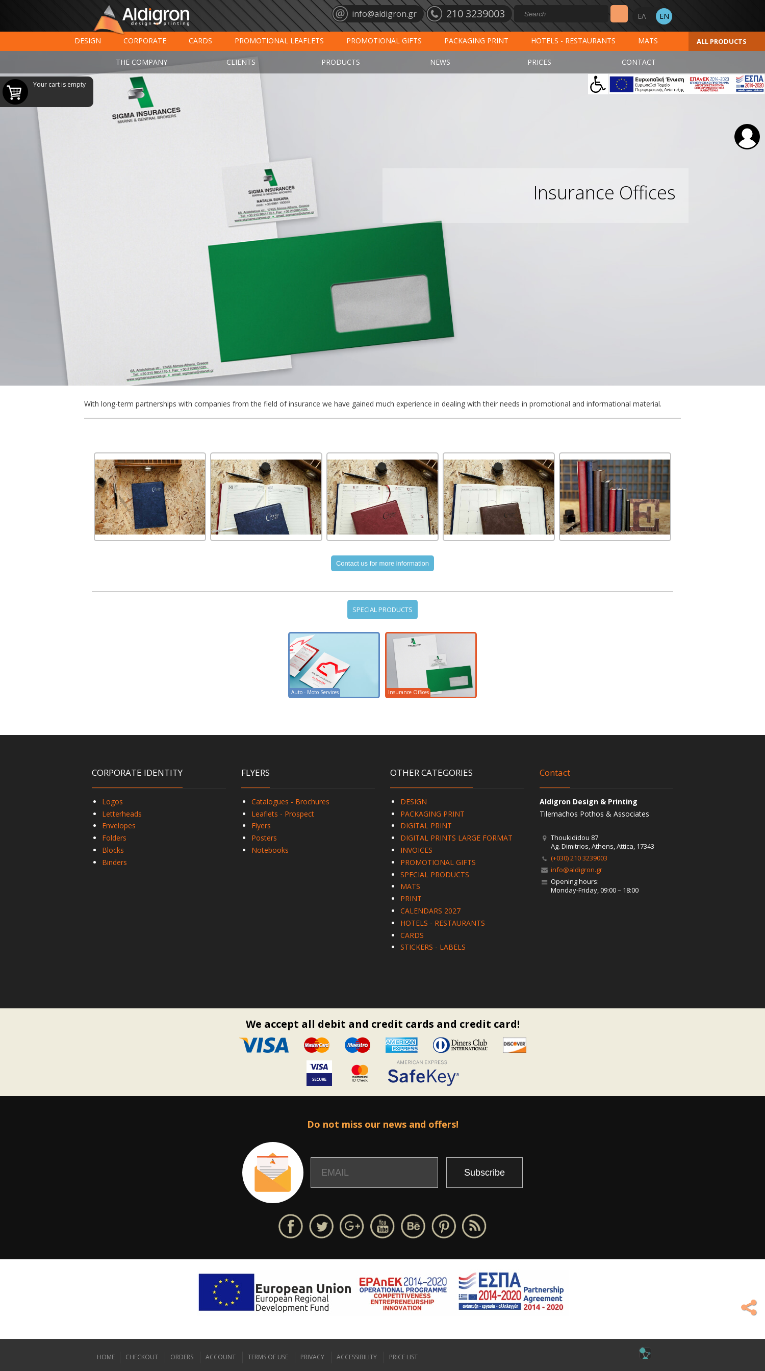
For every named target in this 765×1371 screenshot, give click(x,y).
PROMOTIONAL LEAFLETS (279, 40)
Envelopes (119, 825)
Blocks (113, 850)
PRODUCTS (340, 62)
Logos (112, 801)
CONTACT (639, 62)
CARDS (200, 40)
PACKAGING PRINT (476, 40)
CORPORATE (144, 40)
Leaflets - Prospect (282, 814)
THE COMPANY (141, 62)
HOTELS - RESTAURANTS (573, 40)
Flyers (261, 825)
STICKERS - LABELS (433, 947)
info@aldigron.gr (576, 869)
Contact (555, 772)
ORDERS (181, 1357)
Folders (114, 838)
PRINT (411, 898)
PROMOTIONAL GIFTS (384, 40)
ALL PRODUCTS (722, 41)
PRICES (539, 62)
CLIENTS (241, 62)
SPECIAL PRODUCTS (382, 609)
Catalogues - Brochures (290, 801)
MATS (648, 40)
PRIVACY (312, 1357)
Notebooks (270, 850)
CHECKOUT (141, 1357)
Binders (114, 862)
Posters (264, 838)
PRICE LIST (403, 1357)
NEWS (440, 62)
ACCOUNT (221, 1357)
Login (747, 136)
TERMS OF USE (268, 1357)
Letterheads (122, 814)
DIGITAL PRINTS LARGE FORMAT (456, 838)
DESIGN (87, 40)
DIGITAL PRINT (426, 825)
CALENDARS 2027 (430, 911)
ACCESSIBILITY (357, 1357)
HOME (106, 1357)
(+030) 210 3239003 (579, 857)
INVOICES (416, 850)
